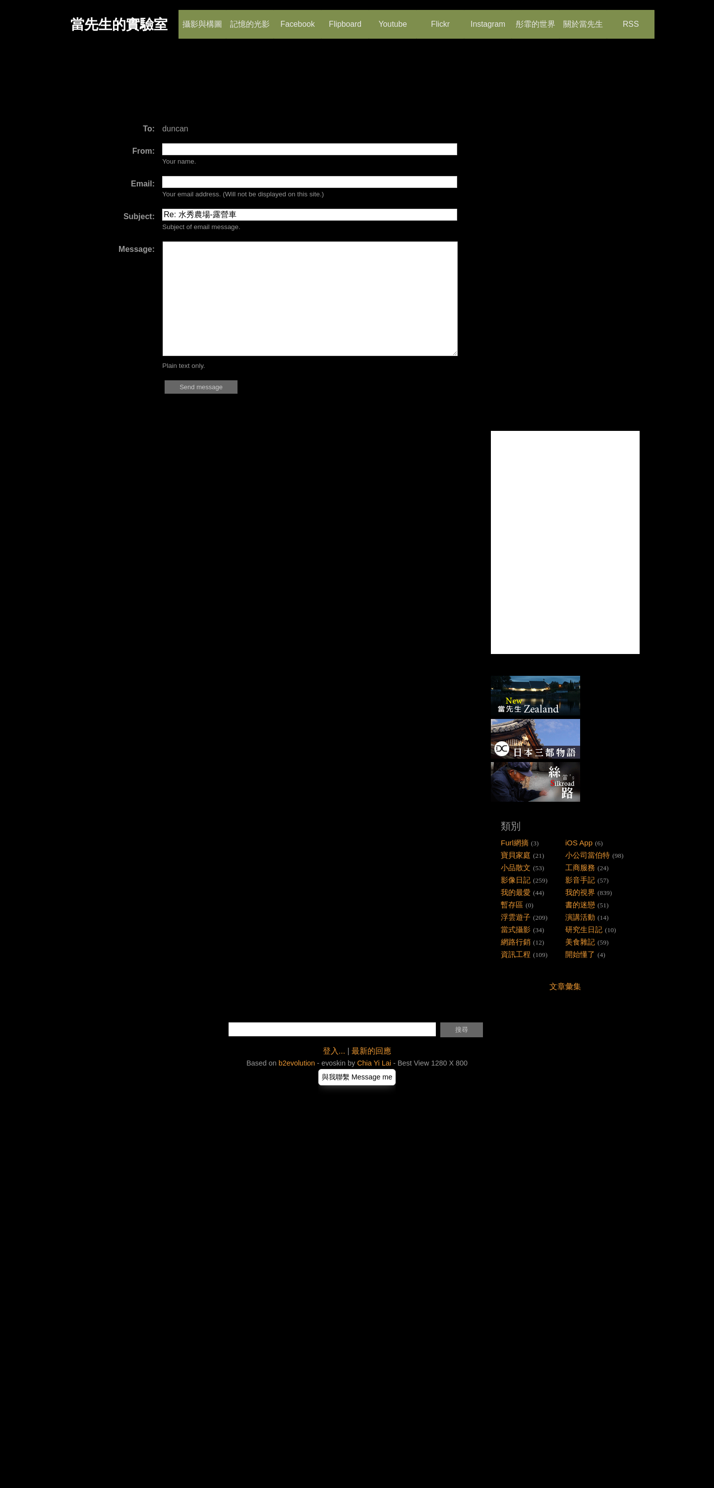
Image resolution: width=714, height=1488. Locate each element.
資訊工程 (516, 954)
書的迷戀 (580, 904)
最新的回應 (371, 1051)
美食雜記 (580, 942)
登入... (334, 1051)
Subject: (139, 216)
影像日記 (516, 880)
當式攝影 (516, 929)
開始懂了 (580, 954)
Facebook (297, 19)
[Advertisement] (254, 86)
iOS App (579, 842)
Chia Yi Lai (374, 1063)
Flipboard (345, 19)
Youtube (392, 19)
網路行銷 (516, 942)
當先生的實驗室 (119, 24)
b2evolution (297, 1063)
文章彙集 (565, 986)
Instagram (487, 19)
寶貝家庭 (516, 855)
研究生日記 (583, 929)
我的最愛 (516, 892)
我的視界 (580, 892)
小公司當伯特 (587, 855)
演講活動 (580, 917)
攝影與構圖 (202, 19)
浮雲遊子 (516, 917)
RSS (630, 19)
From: (143, 151)
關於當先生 (583, 19)
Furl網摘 (515, 842)
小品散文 (516, 867)
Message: (137, 249)
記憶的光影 (250, 19)
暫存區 (512, 904)
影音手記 (580, 880)
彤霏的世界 (535, 19)
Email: (143, 183)
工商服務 (580, 867)
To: (149, 128)
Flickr (439, 19)
